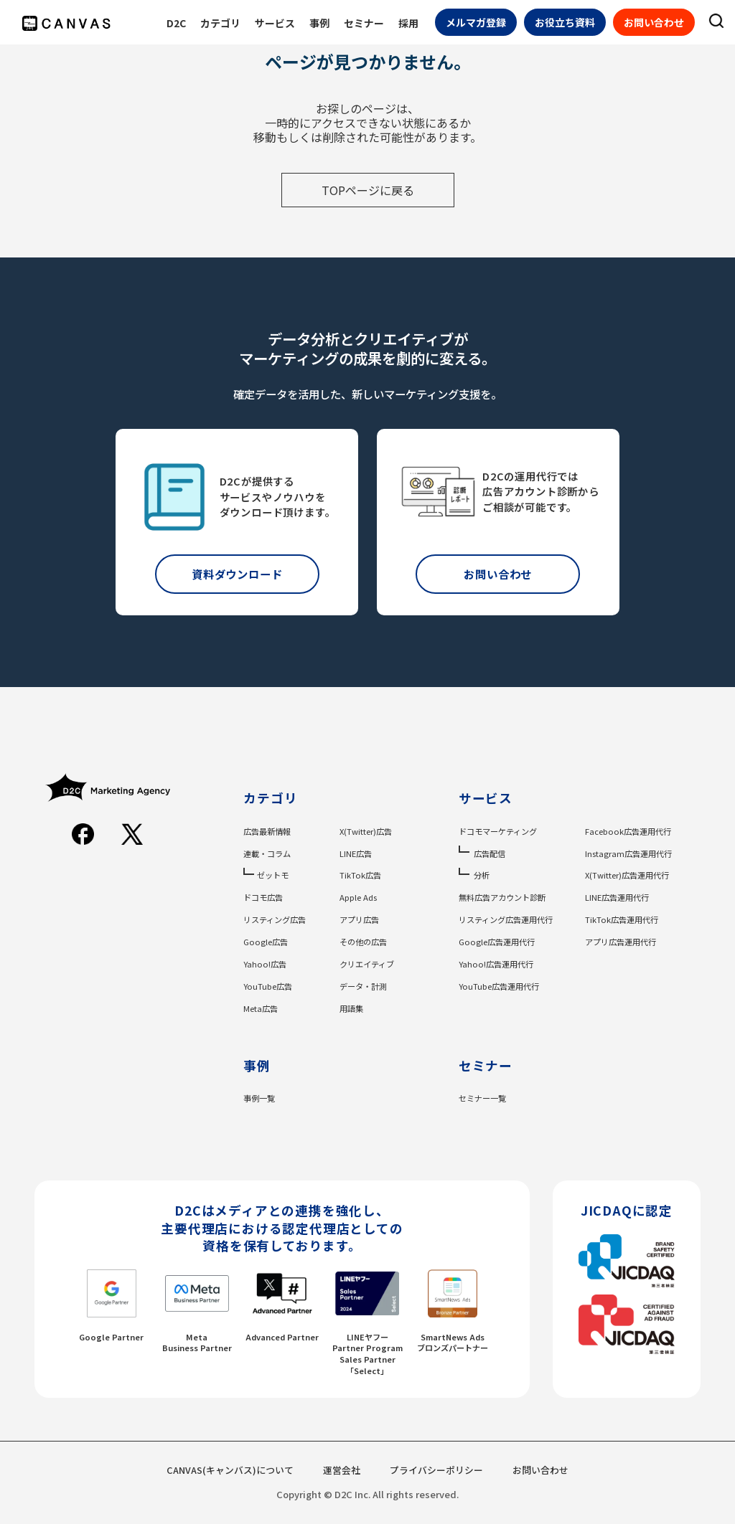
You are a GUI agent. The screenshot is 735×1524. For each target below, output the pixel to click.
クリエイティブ (367, 964)
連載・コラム (267, 853)
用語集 (351, 1008)
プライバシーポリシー (436, 1470)
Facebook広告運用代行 (628, 831)
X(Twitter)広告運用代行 (627, 875)
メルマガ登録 (476, 22)
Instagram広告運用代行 (628, 853)
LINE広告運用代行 (617, 897)
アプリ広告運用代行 (620, 941)
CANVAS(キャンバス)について (230, 1470)
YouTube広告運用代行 (499, 986)
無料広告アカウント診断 (502, 897)
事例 (319, 23)
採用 (408, 23)
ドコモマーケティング (498, 831)
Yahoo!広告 (264, 964)
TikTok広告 (360, 875)
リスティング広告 (274, 919)
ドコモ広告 (263, 897)
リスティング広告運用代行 (506, 919)
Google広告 (265, 941)
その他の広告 (363, 941)
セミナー (364, 23)
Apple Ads (358, 897)
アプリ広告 (359, 919)
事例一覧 (259, 1098)
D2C (176, 23)
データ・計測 (363, 986)
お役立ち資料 (565, 22)
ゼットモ (273, 875)
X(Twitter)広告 (366, 831)
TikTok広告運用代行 (621, 919)
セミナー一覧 (482, 1098)
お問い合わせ (654, 22)
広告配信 (489, 853)
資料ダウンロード (237, 574)
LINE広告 (356, 853)
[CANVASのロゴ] (66, 23)
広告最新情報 (267, 831)
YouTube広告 (267, 986)
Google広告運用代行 (497, 941)
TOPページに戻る (368, 190)
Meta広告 (260, 1008)
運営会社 (341, 1470)
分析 (482, 875)
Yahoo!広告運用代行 (496, 964)
